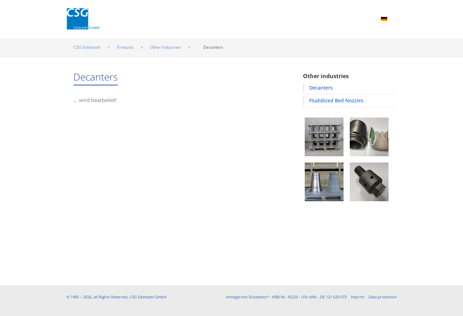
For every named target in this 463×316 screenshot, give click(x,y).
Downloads (321, 18)
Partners (281, 18)
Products (166, 18)
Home (134, 18)
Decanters (321, 87)
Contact (358, 18)
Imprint (357, 296)
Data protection (382, 296)
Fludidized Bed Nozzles (336, 100)
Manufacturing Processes (224, 18)
